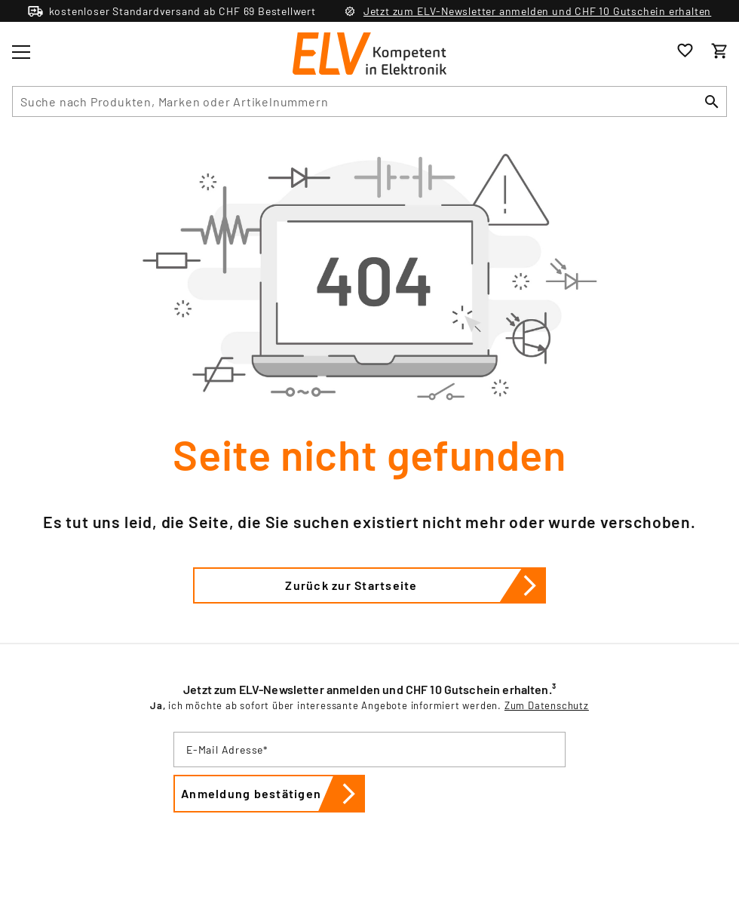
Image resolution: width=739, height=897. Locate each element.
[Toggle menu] (21, 52)
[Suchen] (712, 101)
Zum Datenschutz (546, 705)
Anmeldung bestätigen (273, 794)
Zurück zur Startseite (415, 585)
